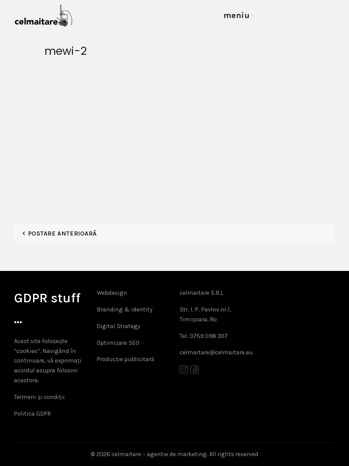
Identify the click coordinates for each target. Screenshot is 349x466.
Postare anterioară (62, 233)
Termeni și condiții (39, 397)
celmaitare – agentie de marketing (159, 454)
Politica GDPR (32, 413)
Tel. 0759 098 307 (204, 336)
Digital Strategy (118, 326)
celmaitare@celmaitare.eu (216, 352)
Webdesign (112, 292)
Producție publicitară (125, 359)
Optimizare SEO (118, 343)
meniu (237, 15)
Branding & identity (124, 309)
